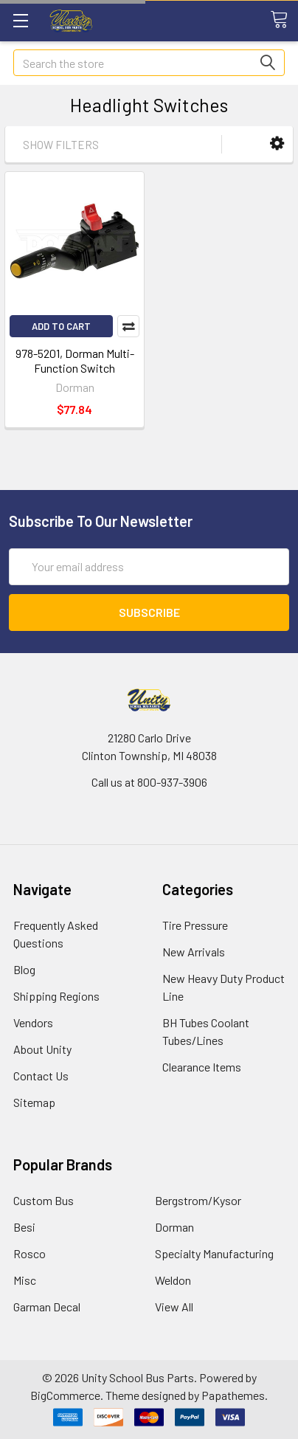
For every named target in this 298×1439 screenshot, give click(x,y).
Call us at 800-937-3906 (149, 782)
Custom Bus (43, 1200)
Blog (24, 969)
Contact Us (41, 1076)
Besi (24, 1227)
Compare (128, 326)
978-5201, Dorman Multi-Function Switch (74, 360)
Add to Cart (61, 326)
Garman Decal (46, 1307)
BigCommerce (65, 1395)
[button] (277, 143)
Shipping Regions (56, 996)
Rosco (29, 1253)
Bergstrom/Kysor (198, 1200)
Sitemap (34, 1102)
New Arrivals (193, 952)
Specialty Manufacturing (214, 1253)
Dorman (174, 1227)
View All (174, 1307)
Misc (24, 1280)
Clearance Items (201, 1067)
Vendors (33, 1022)
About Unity (42, 1049)
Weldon (173, 1280)
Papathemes (233, 1395)
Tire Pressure (195, 925)
